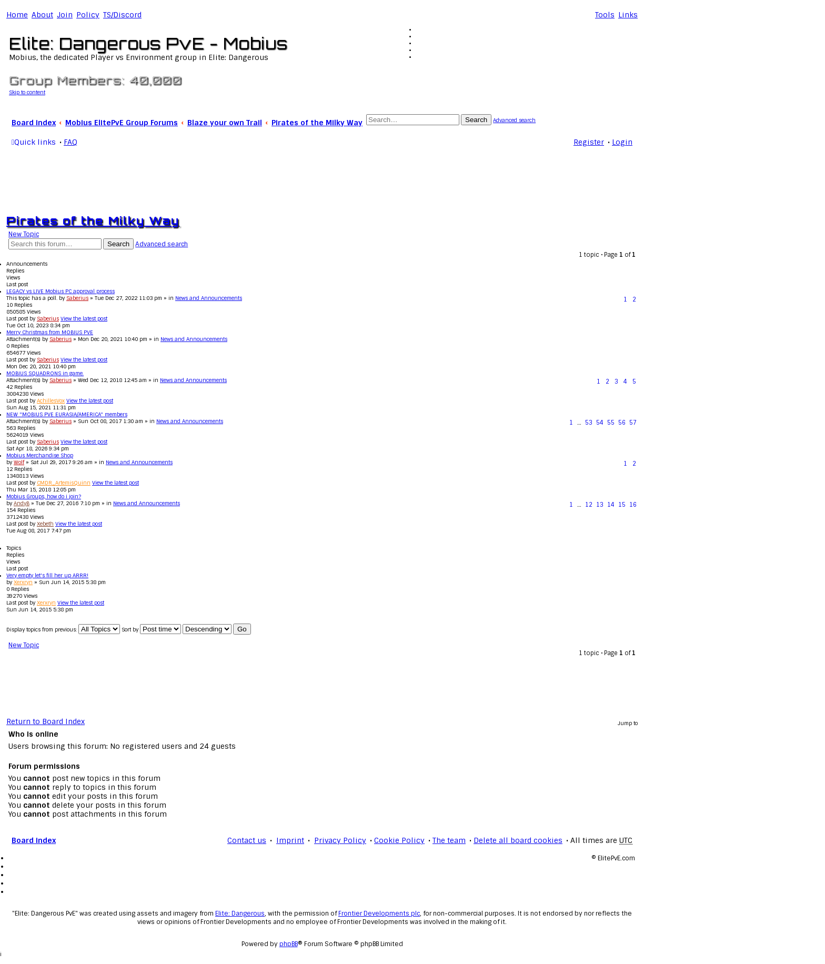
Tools (605, 14)
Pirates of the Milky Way (317, 122)
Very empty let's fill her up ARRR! (47, 575)
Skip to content (27, 92)
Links (628, 14)
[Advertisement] (322, 179)
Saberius (77, 298)
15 (622, 504)
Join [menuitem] (65, 14)
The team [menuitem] (449, 840)
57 (633, 422)
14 (611, 504)
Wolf (19, 462)
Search (476, 120)
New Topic (23, 234)
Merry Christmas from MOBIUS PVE (49, 332)
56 (622, 422)
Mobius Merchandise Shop (39, 455)
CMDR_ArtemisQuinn (63, 482)
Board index (34, 122)
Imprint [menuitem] (290, 840)
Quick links (35, 142)
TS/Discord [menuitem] (122, 14)
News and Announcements (208, 298)
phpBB (288, 944)
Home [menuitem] (17, 14)
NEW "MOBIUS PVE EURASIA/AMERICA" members (66, 414)
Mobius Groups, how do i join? (43, 496)
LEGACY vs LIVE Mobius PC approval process (60, 291)
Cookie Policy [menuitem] (399, 840)
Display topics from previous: (63, 629)
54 (599, 422)
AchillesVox (51, 400)
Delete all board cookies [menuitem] (518, 840)
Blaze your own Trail (224, 122)
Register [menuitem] (589, 142)
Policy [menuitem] (87, 14)
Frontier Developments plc (379, 913)
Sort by (151, 629)
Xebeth (45, 523)
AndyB (21, 503)
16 (633, 504)
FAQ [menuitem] (70, 142)
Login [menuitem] (622, 142)
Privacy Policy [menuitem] (340, 840)
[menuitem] (42, 14)
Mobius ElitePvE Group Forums (121, 122)
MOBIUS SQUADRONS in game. (45, 373)
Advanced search (514, 120)
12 (588, 504)
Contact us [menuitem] (246, 840)
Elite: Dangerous (240, 913)
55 (611, 422)
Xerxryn (23, 582)
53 (588, 422)
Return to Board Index (45, 721)
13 (599, 504)
